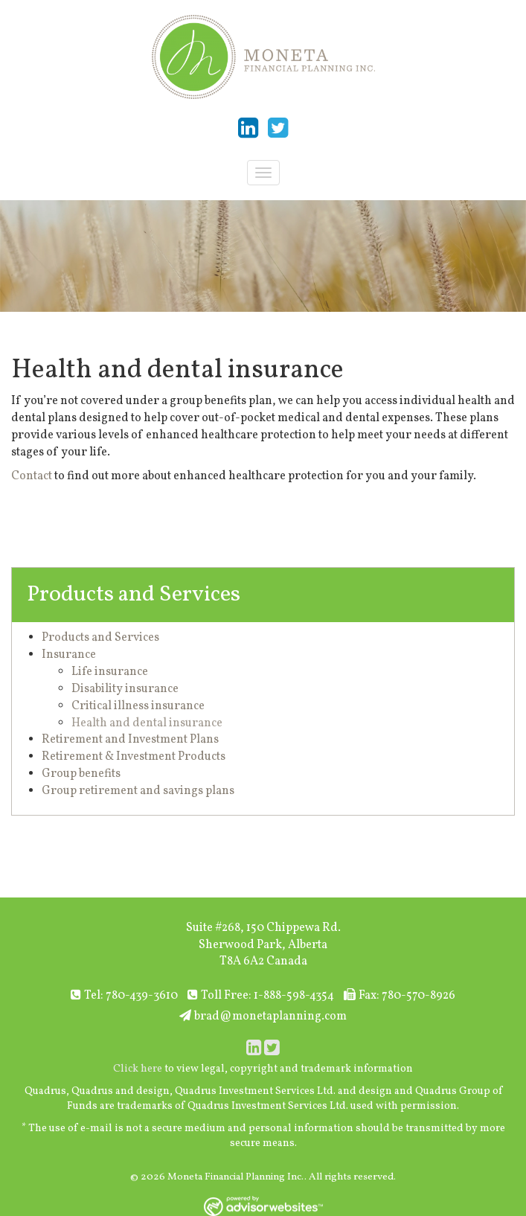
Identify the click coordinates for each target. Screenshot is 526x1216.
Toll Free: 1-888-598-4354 (260, 996)
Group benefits (81, 774)
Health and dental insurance (146, 723)
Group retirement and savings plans (138, 791)
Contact (31, 476)
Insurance (69, 655)
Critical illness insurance (138, 706)
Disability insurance (125, 689)
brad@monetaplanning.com (263, 1016)
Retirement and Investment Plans (130, 740)
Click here (137, 1069)
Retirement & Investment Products (133, 757)
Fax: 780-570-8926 (399, 996)
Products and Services (133, 594)
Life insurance (109, 672)
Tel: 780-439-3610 (124, 996)
